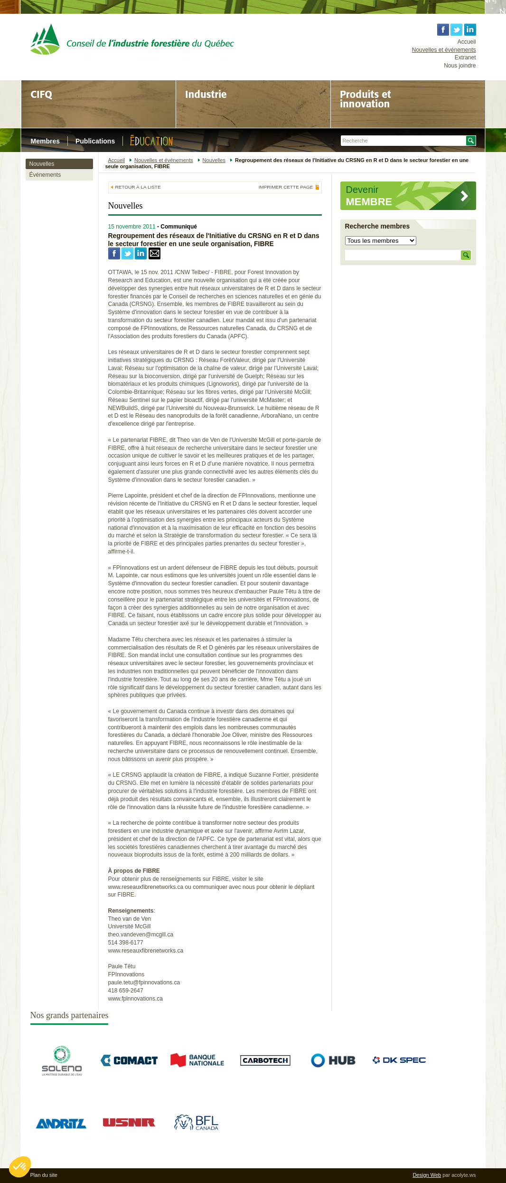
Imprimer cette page (286, 187)
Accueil (467, 41)
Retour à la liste (138, 187)
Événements (45, 175)
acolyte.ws (463, 1175)
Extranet (465, 57)
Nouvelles (42, 164)
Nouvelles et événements (444, 50)
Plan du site (43, 1175)
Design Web (426, 1175)
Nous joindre (460, 65)
